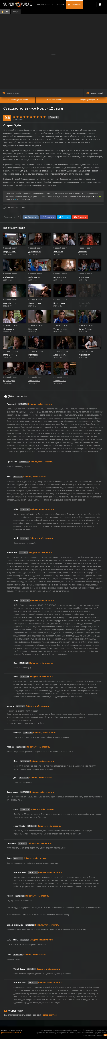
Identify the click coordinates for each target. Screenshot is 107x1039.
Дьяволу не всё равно (35, 251)
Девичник (82, 251)
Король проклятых (10, 381)
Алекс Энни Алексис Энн (60, 355)
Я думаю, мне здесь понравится (10, 251)
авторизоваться (50, 1015)
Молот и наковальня (85, 277)
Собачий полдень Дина (10, 277)
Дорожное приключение (35, 303)
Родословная (84, 355)
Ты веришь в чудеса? (60, 381)
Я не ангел (58, 251)
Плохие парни (59, 277)
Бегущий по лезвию (85, 329)
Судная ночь (8, 329)
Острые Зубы (84, 303)
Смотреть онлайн (43, 5)
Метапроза (33, 355)
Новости (60, 5)
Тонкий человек (60, 329)
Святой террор (9, 303)
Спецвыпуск (76, 5)
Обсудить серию (11, 93)
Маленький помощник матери (10, 355)
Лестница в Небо (35, 381)
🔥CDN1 (5, 12)
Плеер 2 (15, 12)
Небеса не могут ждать (35, 277)
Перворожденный (60, 303)
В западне (32, 329)
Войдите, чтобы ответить (40, 404)
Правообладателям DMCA (10, 1033)
